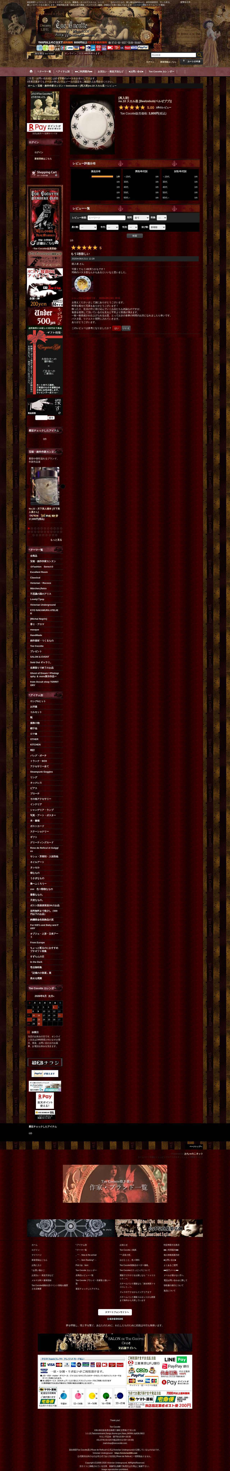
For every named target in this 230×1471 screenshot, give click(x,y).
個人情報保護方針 (172, 1255)
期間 (129, 217)
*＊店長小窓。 (126, 1255)
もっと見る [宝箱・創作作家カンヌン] (56, 539)
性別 (124, 227)
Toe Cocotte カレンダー (86, 1270)
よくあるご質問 (171, 1265)
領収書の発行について (173, 1285)
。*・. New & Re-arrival (86, 1255)
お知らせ (124, 1245)
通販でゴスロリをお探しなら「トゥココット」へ (137, 1277)
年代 (103, 227)
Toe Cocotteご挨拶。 (129, 1250)
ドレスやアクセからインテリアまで (135, 1292)
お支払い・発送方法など (42, 1275)
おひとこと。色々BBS (129, 1260)
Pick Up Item (82, 1265)
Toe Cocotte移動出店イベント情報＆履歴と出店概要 (50, 1287)
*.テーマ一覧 (81, 1250)
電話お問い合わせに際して (175, 1280)
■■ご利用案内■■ (171, 1250)
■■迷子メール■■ (171, 1270)
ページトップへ (196, 1147)
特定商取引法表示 (172, 1245)
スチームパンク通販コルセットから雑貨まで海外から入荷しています (137, 1298)
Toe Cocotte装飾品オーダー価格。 (135, 1265)
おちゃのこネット (193, 1153)
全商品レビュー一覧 (84, 1275)
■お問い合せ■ (170, 1260)
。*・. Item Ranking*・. (86, 1260)
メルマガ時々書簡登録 (41, 1280)
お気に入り (37, 1265)
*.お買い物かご (38, 1270)
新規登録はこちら (168, 62)
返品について (170, 1290)
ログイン (150, 62)
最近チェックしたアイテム (87, 1289)
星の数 (75, 227)
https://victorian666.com (125, 1453)
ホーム (35, 1245)
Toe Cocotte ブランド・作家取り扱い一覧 (93, 1282)
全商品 (33, 556)
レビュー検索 (79, 217)
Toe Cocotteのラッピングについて (135, 1270)
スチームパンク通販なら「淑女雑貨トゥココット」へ (137, 1285)
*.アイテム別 (81, 1245)
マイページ (37, 1255)
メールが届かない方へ (173, 1275)
